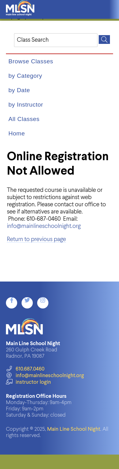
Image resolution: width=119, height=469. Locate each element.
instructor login (28, 382)
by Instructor (25, 104)
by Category (25, 75)
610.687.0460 (25, 369)
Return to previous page (36, 239)
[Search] (104, 39)
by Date (19, 90)
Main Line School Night (73, 429)
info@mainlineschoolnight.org (44, 226)
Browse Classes (30, 61)
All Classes (23, 119)
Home (16, 133)
